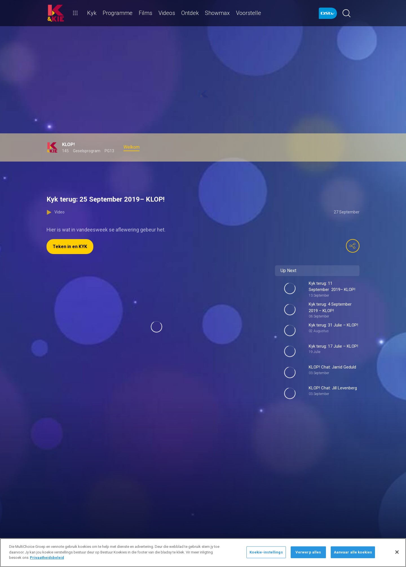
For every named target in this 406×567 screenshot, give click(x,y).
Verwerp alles (308, 552)
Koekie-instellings (266, 552)
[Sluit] (397, 552)
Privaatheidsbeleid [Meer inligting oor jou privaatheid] (47, 557)
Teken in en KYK (70, 246)
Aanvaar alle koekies (353, 552)
